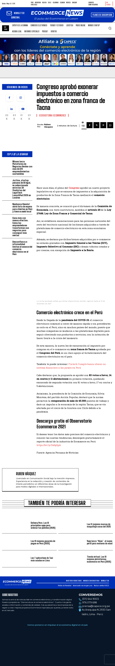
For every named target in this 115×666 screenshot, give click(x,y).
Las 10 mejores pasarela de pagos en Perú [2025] (43, 542)
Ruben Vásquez (48, 125)
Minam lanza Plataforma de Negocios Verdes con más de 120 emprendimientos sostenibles (22, 167)
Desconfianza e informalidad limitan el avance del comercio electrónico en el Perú (22, 248)
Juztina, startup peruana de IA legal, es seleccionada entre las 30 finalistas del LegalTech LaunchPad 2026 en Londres (21, 189)
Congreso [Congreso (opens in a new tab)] (74, 187)
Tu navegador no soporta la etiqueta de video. (57, 52)
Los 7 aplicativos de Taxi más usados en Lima (42, 559)
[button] (110, 28)
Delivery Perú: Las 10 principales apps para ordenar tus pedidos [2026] (43, 525)
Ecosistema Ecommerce (52, 115)
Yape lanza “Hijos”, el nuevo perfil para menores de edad (100, 542)
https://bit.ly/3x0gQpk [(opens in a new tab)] (49, 445)
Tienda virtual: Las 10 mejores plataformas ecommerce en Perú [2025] (99, 559)
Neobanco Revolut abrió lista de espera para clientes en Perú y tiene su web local (22, 208)
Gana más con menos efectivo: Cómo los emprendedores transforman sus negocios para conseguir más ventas (20, 227)
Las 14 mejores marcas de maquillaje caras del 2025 (99, 525)
